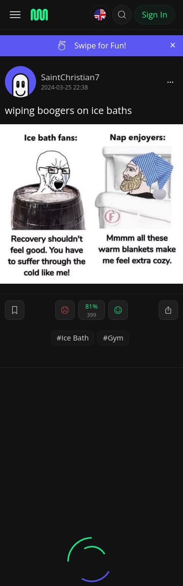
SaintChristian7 (70, 77)
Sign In (154, 14)
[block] (170, 82)
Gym (115, 337)
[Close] (173, 45)
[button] (122, 14)
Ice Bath (75, 337)
